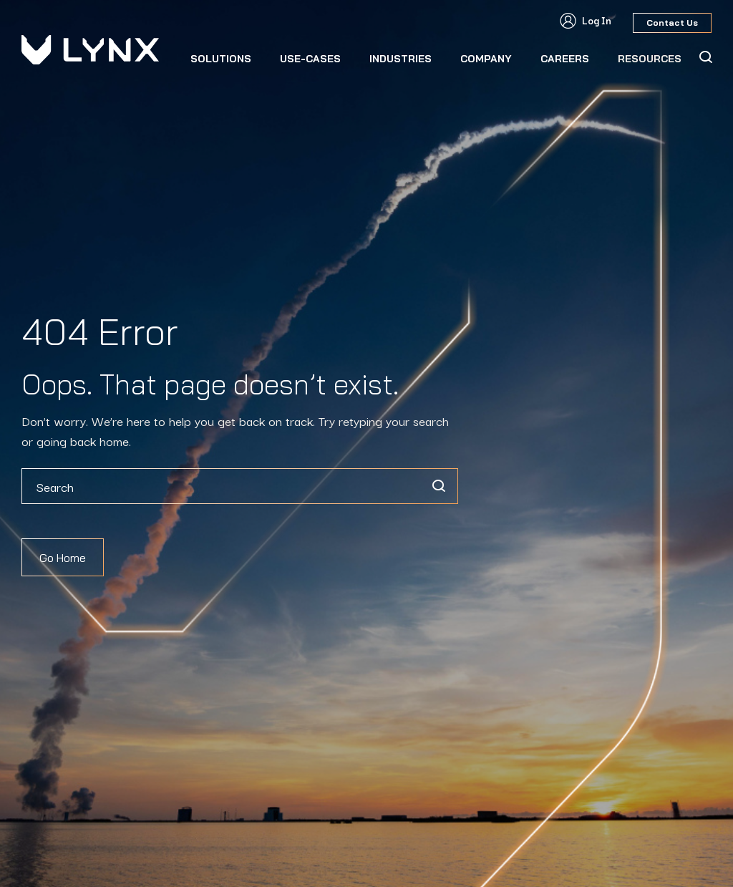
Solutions (220, 58)
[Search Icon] (705, 57)
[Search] (438, 486)
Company (486, 58)
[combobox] (239, 486)
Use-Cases (310, 58)
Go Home (62, 558)
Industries (400, 58)
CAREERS (564, 58)
